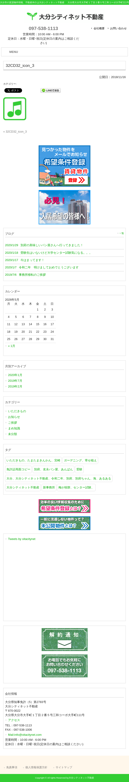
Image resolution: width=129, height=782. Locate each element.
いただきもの (17, 411)
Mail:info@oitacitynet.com (25, 734)
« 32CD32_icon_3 (15, 131)
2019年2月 (15, 386)
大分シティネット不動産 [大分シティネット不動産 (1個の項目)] (22, 487)
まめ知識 (14, 428)
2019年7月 (15, 380)
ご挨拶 (12, 422)
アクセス (14, 720)
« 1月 (11, 346)
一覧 (121, 233)
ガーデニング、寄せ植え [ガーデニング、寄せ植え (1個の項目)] (80, 460)
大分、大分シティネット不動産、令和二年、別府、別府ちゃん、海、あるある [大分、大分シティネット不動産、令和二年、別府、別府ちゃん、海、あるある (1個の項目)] (58, 478)
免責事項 (11, 767)
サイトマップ (64, 767)
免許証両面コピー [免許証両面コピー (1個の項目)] (18, 469)
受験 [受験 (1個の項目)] (79, 469)
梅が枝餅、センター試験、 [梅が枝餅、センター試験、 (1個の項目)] (76, 487)
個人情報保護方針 (36, 767)
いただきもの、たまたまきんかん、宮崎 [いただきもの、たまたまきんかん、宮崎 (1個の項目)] (33, 460)
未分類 (12, 434)
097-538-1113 (43, 28)
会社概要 (99, 28)
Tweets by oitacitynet (21, 539)
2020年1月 (15, 375)
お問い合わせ (118, 28)
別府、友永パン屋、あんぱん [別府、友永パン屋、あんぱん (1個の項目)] (53, 469)
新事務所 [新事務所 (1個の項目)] (49, 487)
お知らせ (14, 417)
